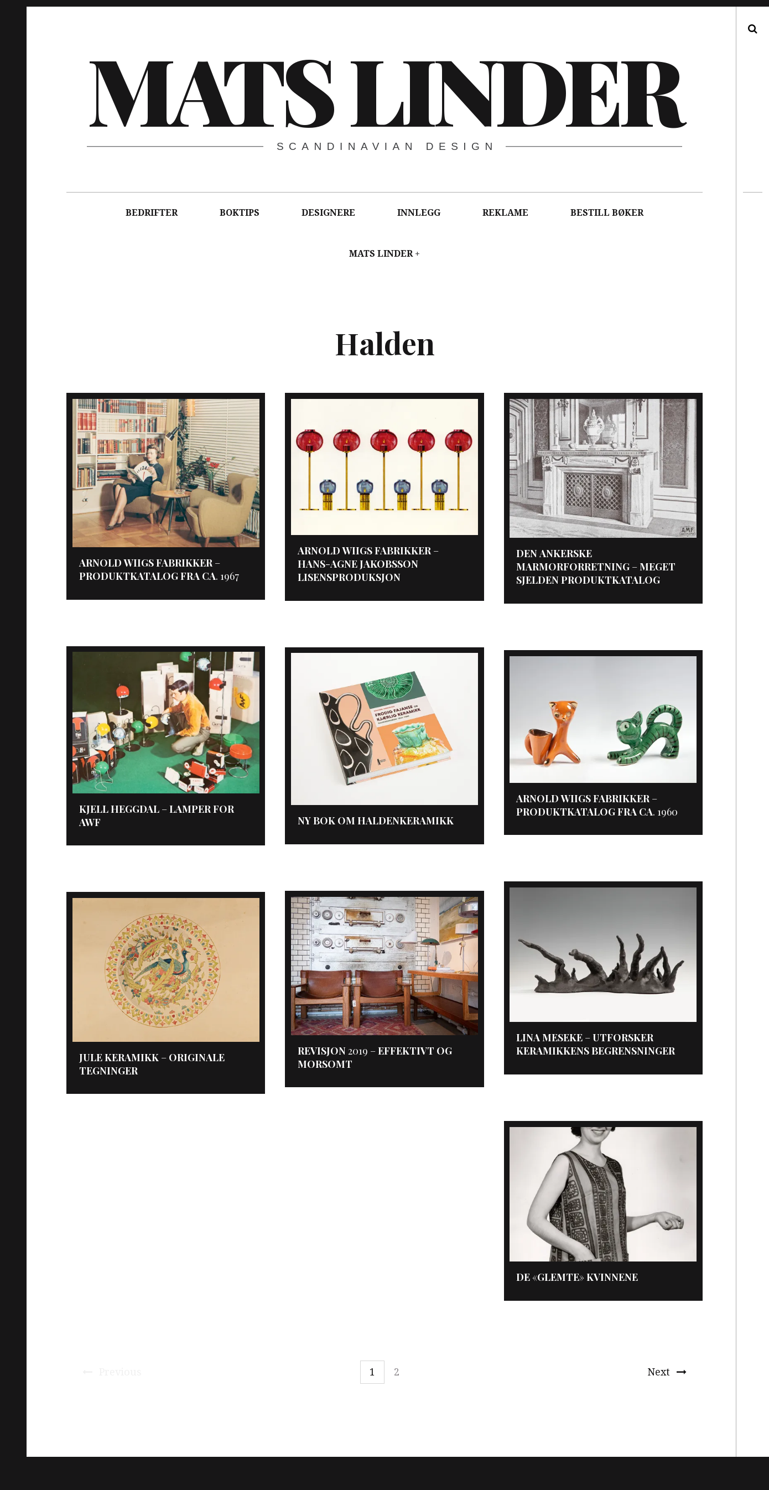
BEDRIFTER (152, 212)
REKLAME (505, 212)
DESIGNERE (328, 212)
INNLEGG (418, 212)
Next (667, 1372)
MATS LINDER (381, 253)
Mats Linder (383, 88)
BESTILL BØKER (606, 212)
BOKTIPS (239, 212)
